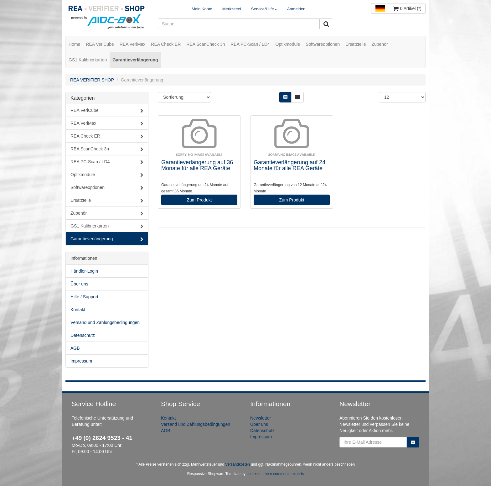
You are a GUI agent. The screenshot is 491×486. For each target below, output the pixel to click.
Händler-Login (84, 271)
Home (74, 44)
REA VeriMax (132, 44)
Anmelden (296, 9)
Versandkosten (237, 464)
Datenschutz (82, 335)
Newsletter (260, 418)
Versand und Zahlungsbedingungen (105, 322)
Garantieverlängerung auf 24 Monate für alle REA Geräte (289, 165)
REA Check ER (166, 44)
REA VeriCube (100, 44)
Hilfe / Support (84, 296)
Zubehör (379, 44)
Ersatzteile (355, 44)
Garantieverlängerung (135, 59)
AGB (75, 348)
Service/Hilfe (264, 9)
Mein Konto (202, 9)
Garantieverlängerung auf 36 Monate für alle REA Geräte (197, 165)
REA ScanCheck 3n (205, 44)
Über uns (79, 283)
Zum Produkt (199, 199)
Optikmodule (288, 44)
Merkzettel (231, 9)
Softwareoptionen (323, 44)
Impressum (81, 360)
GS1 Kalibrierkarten (88, 59)
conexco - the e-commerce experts (275, 474)
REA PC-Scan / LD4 (250, 44)
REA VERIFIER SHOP (92, 79)
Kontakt (77, 309)
